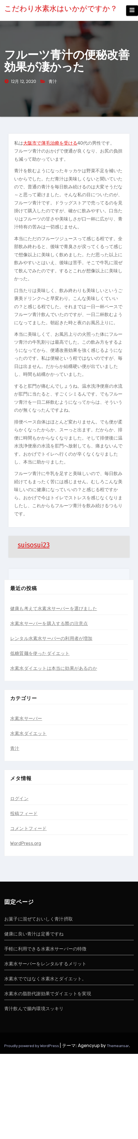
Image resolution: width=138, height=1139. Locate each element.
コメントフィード (28, 828)
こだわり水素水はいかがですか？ (60, 8)
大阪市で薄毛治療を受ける (50, 143)
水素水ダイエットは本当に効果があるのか (53, 668)
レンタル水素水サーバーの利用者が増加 (51, 638)
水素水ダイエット (28, 733)
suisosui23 (34, 545)
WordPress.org (25, 843)
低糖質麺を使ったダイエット (40, 653)
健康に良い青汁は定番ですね (34, 934)
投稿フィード (24, 813)
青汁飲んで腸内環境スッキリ (34, 1008)
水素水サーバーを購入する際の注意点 (49, 623)
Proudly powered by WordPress (32, 1046)
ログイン (19, 798)
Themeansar (118, 1046)
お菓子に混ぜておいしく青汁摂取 (38, 919)
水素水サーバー (26, 718)
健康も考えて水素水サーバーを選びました (53, 608)
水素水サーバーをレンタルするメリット (45, 963)
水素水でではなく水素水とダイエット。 (45, 978)
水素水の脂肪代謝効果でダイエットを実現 (47, 993)
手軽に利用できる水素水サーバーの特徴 (45, 949)
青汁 (53, 81)
